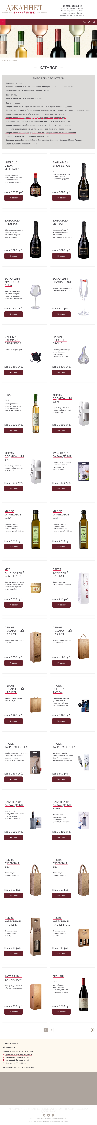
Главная (5, 60)
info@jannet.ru (9, 1048)
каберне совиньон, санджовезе (18, 118)
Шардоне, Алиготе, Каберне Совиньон (21, 144)
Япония (39, 90)
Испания (9, 86)
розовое (22, 98)
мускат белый (56, 106)
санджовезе (67, 106)
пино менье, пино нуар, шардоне (19, 121)
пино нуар (53, 129)
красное (8, 98)
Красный (30, 98)
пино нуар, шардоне (62, 125)
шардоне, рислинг (41, 114)
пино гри (39, 125)
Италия (46, 90)
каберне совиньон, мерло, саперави (61, 133)
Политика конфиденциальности (55, 1119)
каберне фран (60, 118)
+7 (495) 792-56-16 (72, 6)
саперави (80, 110)
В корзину (13, 198)
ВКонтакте (44, 1115)
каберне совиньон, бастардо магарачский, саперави (27, 106)
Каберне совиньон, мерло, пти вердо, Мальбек (25, 136)
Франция (46, 86)
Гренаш (49, 136)
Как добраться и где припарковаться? (19, 1068)
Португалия (36, 86)
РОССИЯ (27, 86)
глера (87, 110)
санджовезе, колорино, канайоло (19, 114)
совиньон (54, 114)
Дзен (53, 1115)
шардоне (45, 110)
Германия (18, 86)
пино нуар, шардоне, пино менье (19, 129)
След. (93, 1030)
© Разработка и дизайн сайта (39, 1122)
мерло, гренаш (65, 129)
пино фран (48, 125)
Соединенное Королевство (62, 86)
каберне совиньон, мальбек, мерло (20, 125)
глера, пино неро (41, 129)
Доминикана (29, 90)
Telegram (48, 1115)
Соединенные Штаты (14, 90)
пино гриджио (69, 110)
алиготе (62, 114)
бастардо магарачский (14, 110)
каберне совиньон (32, 110)
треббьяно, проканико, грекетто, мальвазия (52, 121)
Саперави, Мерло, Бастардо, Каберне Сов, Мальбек (27, 140)
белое (15, 98)
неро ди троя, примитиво (43, 118)
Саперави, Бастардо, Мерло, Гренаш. (66, 140)
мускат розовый (56, 110)
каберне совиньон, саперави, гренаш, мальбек (25, 133)
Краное (38, 98)
